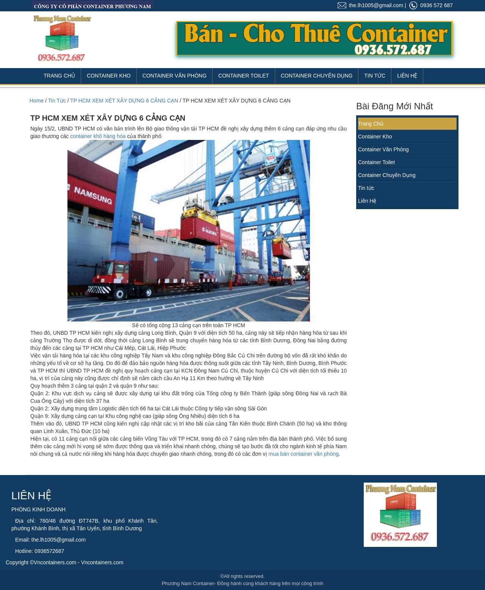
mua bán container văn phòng (304, 454)
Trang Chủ (59, 76)
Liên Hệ (407, 76)
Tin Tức (374, 76)
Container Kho (109, 76)
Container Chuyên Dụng (316, 76)
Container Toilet (243, 76)
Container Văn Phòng (174, 76)
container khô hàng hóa (97, 136)
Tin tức (366, 188)
